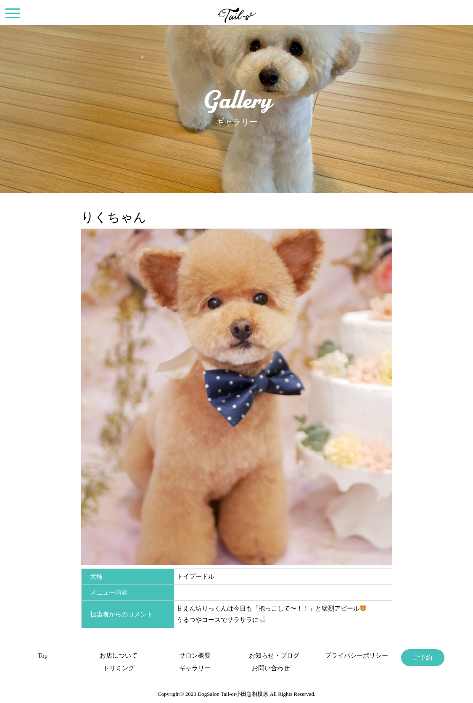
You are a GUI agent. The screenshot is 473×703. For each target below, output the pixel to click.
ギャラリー (195, 668)
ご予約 (422, 657)
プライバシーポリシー (346, 655)
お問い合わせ (271, 668)
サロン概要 (195, 655)
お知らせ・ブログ (270, 655)
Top (43, 655)
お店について (118, 655)
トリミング (119, 668)
